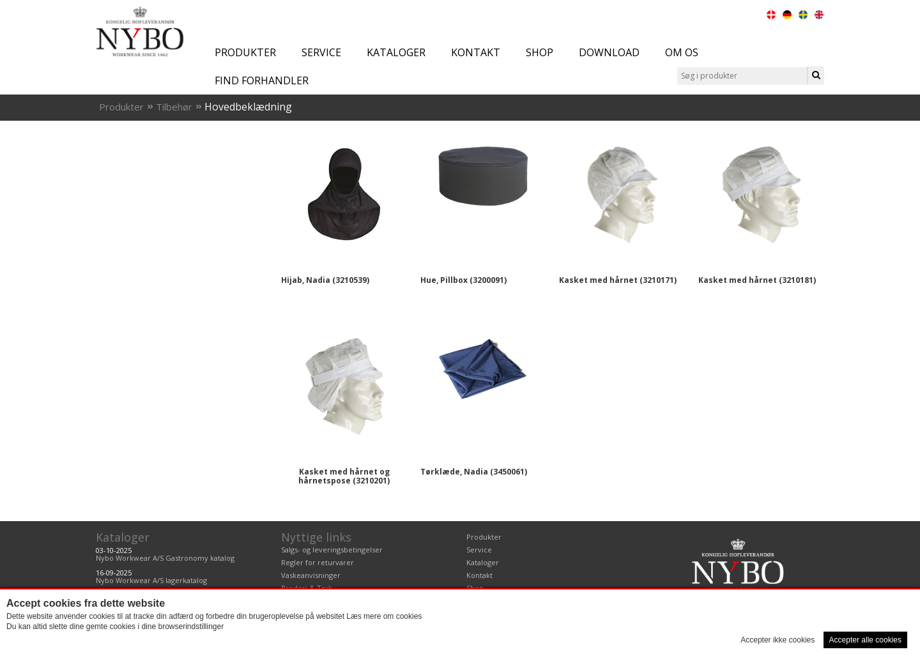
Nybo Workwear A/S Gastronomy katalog (165, 558)
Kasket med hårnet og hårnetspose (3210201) (344, 476)
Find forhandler (262, 80)
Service (321, 52)
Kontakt (475, 52)
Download (609, 52)
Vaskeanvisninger (311, 575)
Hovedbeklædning (248, 107)
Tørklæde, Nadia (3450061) (473, 471)
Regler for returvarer (317, 562)
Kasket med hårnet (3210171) (618, 280)
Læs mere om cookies (384, 616)
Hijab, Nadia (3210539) (325, 280)
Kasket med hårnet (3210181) (757, 280)
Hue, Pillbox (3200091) (463, 280)
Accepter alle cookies (865, 639)
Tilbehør (174, 106)
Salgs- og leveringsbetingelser (332, 549)
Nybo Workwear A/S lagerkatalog (151, 580)
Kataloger (396, 52)
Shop (539, 52)
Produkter (245, 52)
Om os (681, 52)
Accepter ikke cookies (777, 639)
